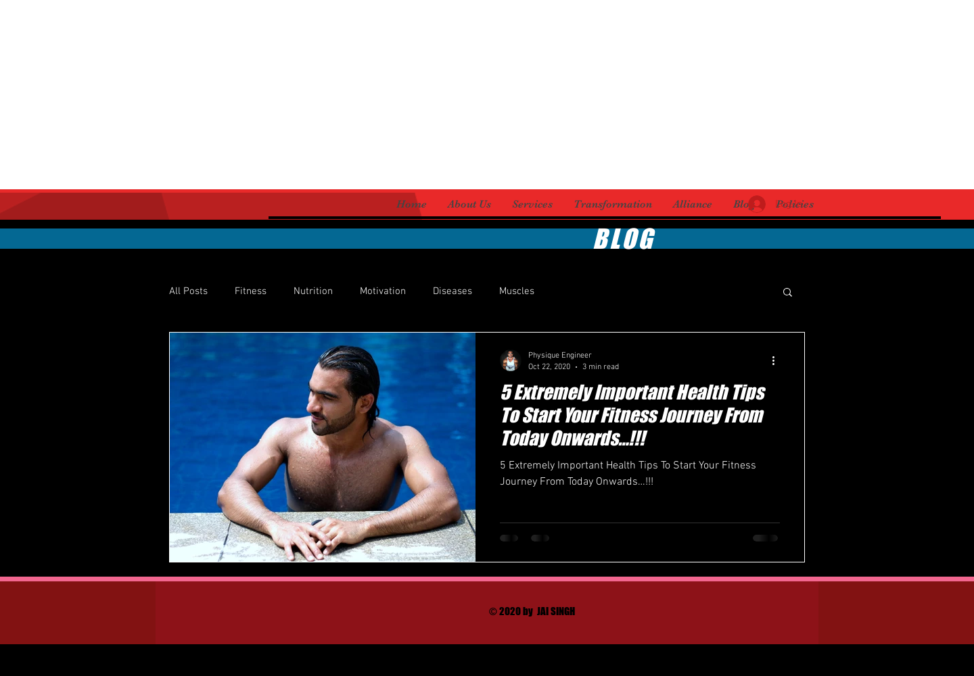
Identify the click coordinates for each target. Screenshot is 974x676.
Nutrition (313, 291)
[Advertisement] (406, 94)
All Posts (188, 291)
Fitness (250, 291)
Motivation (383, 291)
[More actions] (778, 360)
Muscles (516, 291)
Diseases (452, 291)
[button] (787, 293)
